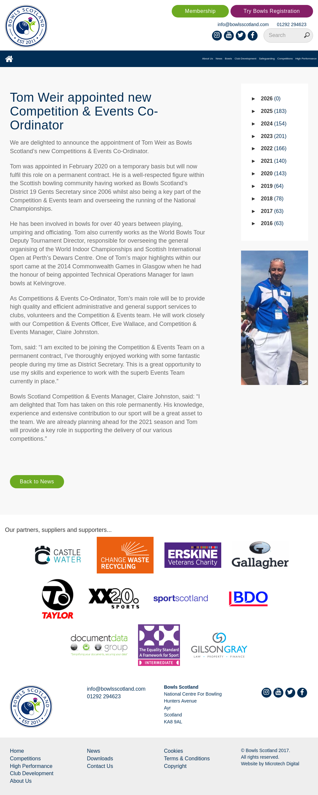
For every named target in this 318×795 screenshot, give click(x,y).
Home (17, 751)
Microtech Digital (282, 763)
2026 (271, 98)
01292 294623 (291, 24)
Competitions (285, 58)
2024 (273, 123)
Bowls (228, 58)
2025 (273, 111)
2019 (272, 186)
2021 (273, 161)
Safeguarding (267, 58)
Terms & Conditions (187, 758)
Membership (200, 11)
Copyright (175, 766)
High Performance (306, 58)
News (219, 58)
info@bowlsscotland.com (243, 24)
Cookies (173, 751)
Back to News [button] (37, 481)
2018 (272, 198)
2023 (273, 136)
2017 (272, 211)
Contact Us (100, 766)
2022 (273, 148)
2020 (273, 173)
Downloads (100, 758)
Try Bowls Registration (272, 11)
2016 (272, 223)
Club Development (245, 58)
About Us (207, 58)
